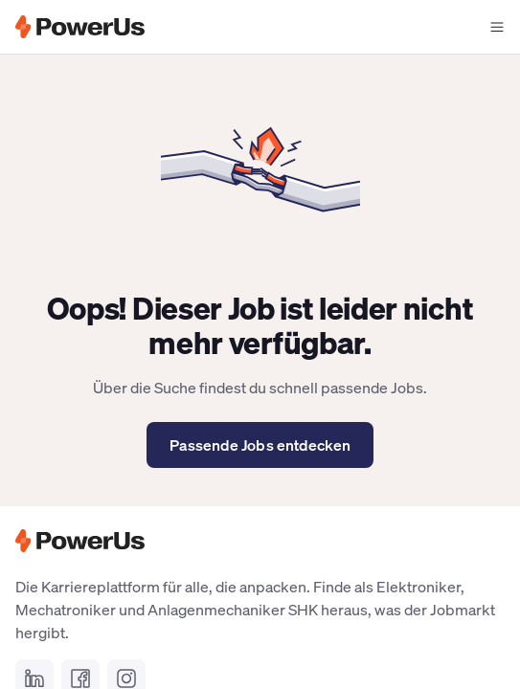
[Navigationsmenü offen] (497, 26)
